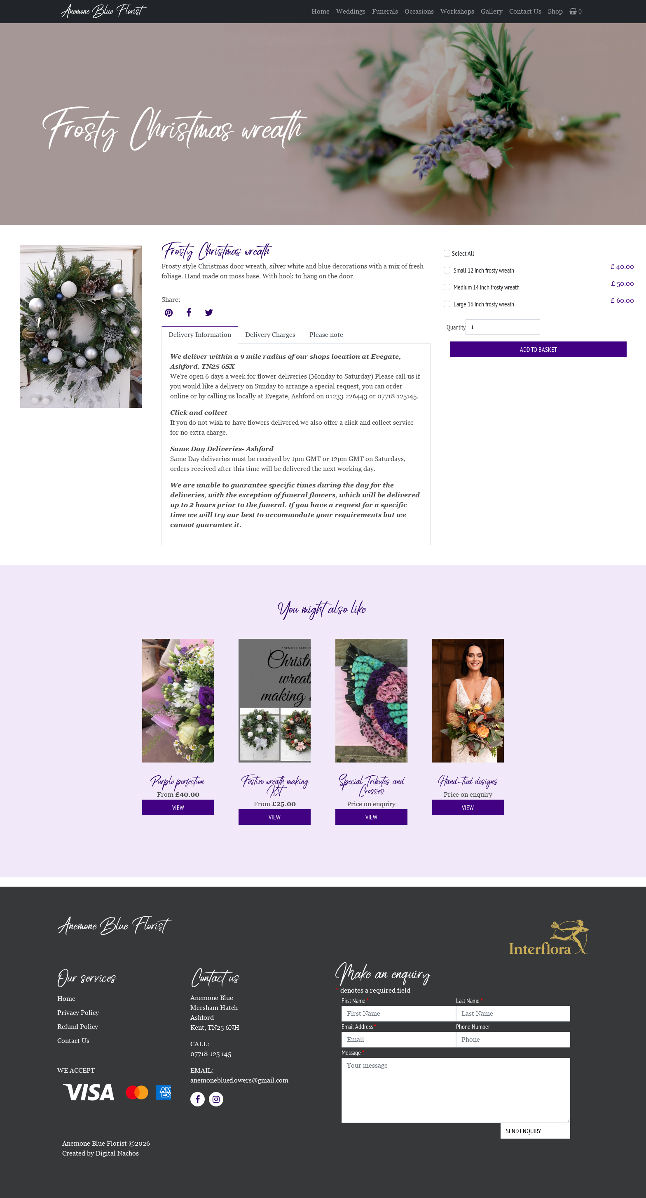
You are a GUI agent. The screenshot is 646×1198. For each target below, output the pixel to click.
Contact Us (525, 11)
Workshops (457, 11)
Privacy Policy (78, 1013)
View (178, 807)
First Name (355, 1000)
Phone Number (473, 1026)
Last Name (469, 1000)
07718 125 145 (210, 1054)
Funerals (385, 11)
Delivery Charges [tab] (270, 335)
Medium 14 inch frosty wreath (487, 287)
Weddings (350, 11)
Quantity (456, 327)
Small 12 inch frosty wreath (484, 270)
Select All (463, 253)
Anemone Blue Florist (101, 11)
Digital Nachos (117, 1153)
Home (320, 11)
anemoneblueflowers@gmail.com (239, 1080)
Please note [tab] (326, 335)
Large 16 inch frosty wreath (484, 304)
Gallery (492, 11)
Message (353, 1052)
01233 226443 (346, 396)
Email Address (359, 1026)
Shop (555, 11)
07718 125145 (397, 396)
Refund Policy (77, 1027)
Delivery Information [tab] (200, 335)
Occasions (419, 11)
